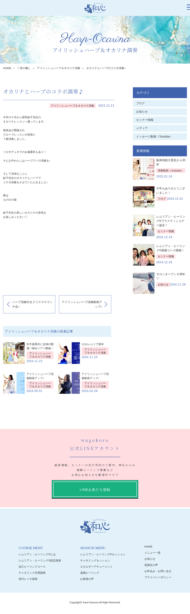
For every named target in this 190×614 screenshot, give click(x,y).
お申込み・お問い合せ (157, 571)
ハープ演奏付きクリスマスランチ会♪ (32, 304)
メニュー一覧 (152, 552)
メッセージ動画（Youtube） (155, 136)
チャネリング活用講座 (32, 572)
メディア (142, 128)
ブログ (140, 103)
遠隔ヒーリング (89, 572)
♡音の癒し (24, 68)
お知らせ (142, 111)
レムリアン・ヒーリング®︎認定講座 (40, 560)
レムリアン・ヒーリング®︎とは (37, 554)
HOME (7, 68)
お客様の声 (87, 578)
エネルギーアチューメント (96, 566)
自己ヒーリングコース (32, 566)
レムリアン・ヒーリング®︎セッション (102, 554)
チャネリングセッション (95, 560)
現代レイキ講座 (28, 578)
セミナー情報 (144, 119)
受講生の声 (151, 564)
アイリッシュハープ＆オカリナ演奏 (58, 68)
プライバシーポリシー (157, 577)
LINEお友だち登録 (95, 489)
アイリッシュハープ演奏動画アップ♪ (82, 304)
